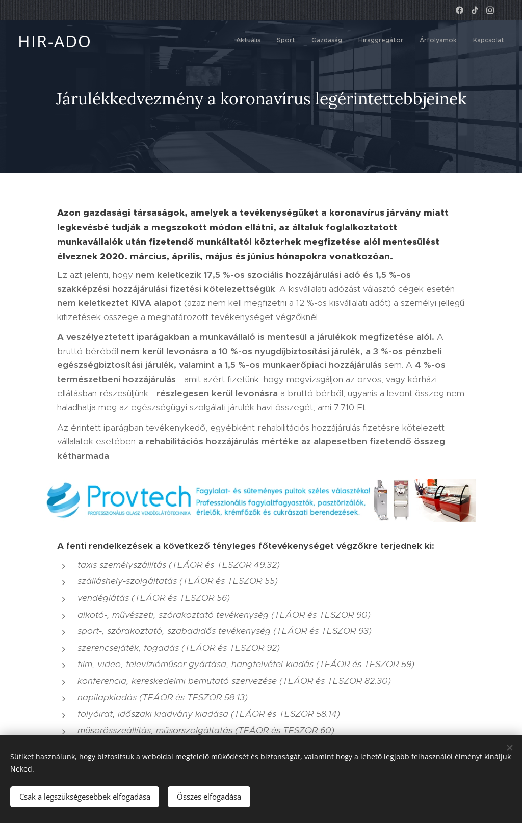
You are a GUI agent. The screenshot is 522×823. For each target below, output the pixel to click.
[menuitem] (425, 41)
